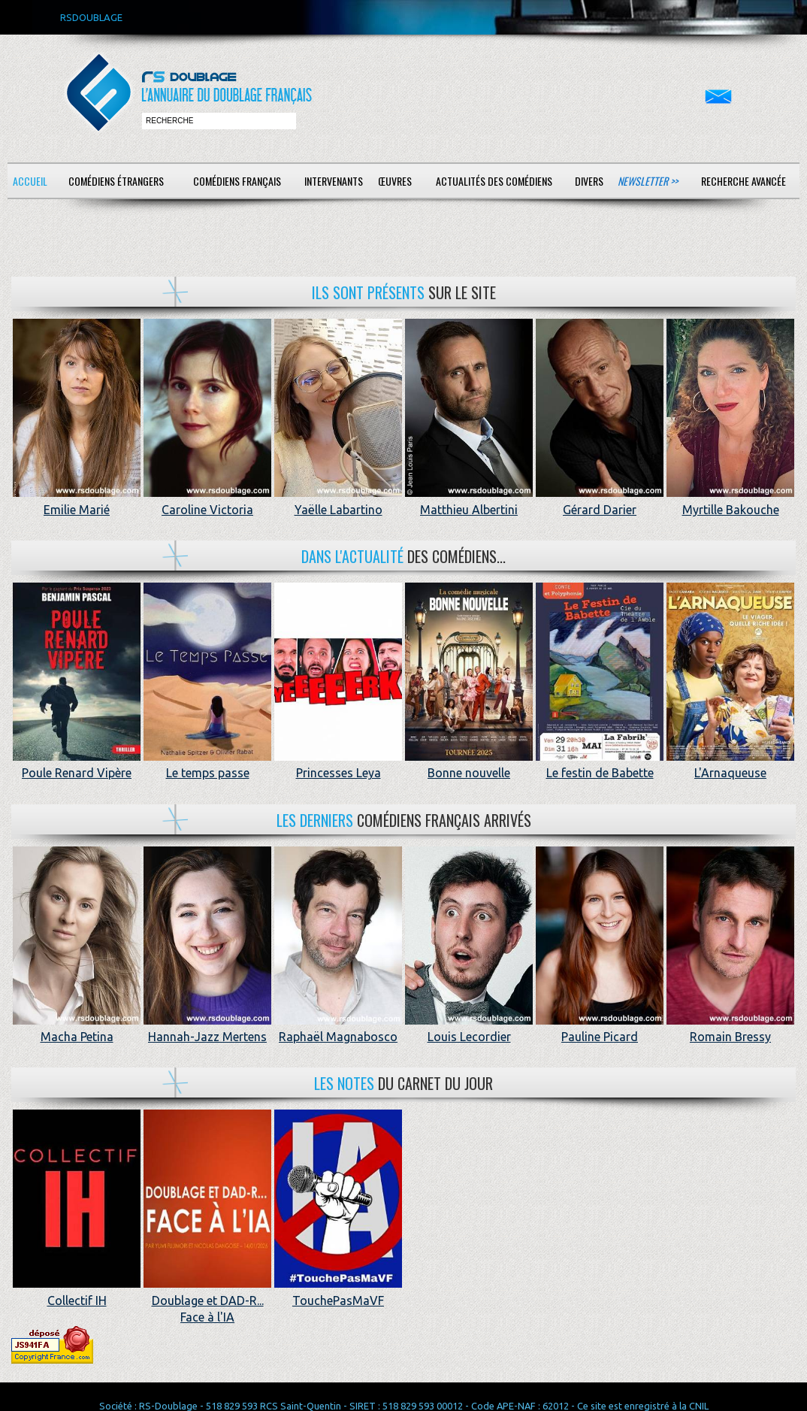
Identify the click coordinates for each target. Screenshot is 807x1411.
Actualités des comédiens (494, 181)
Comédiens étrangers (116, 181)
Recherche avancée (743, 181)
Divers (589, 181)
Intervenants (333, 181)
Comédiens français (237, 181)
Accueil (30, 181)
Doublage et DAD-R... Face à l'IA (207, 1300)
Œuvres (395, 181)
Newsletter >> (648, 181)
